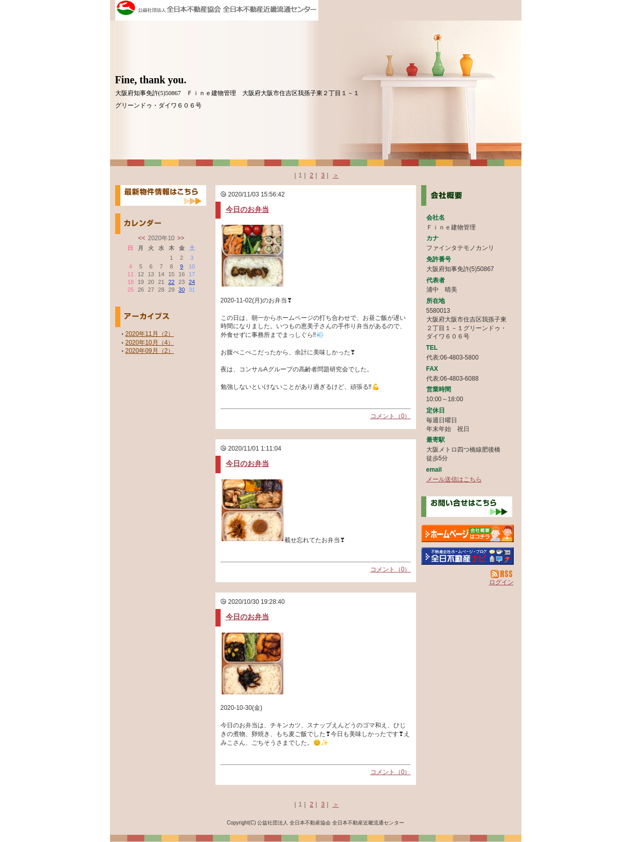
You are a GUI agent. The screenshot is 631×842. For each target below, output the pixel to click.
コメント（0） (390, 416)
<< (141, 238)
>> (181, 238)
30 (181, 289)
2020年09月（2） (149, 350)
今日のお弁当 (247, 209)
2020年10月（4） (149, 342)
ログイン (501, 582)
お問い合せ (466, 506)
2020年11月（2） (149, 333)
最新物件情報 (160, 195)
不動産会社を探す (467, 556)
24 (192, 282)
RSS (502, 574)
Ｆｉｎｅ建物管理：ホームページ (467, 533)
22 (171, 282)
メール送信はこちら (454, 479)
